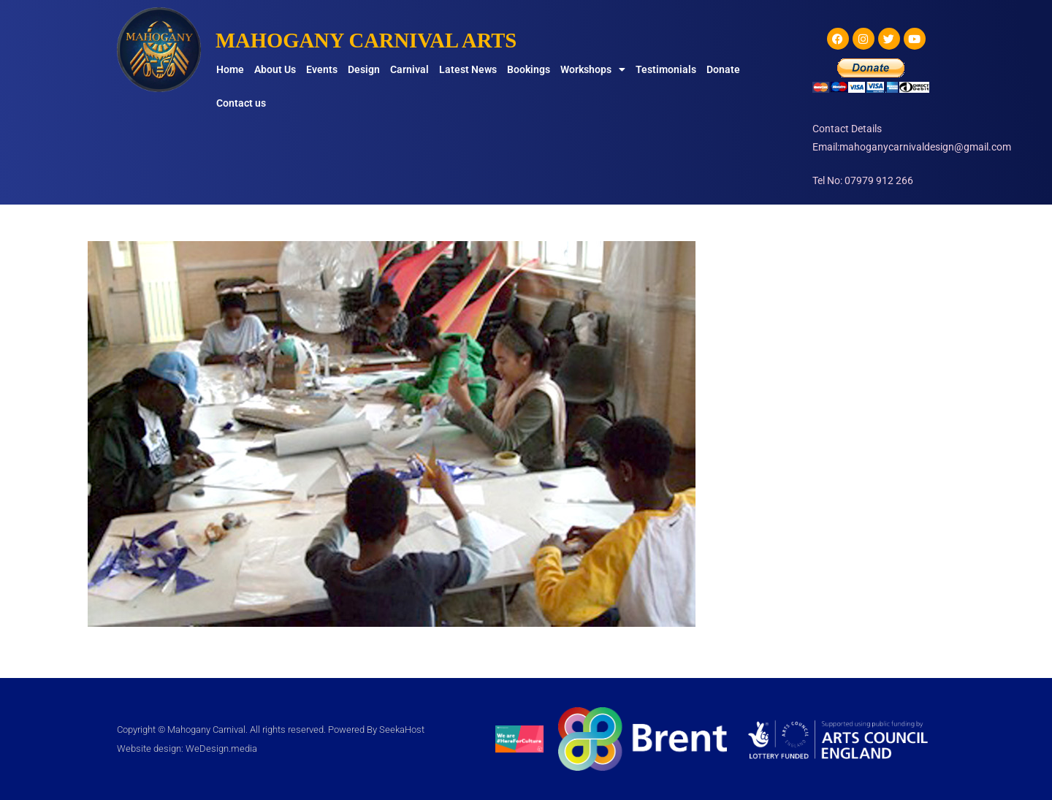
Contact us (241, 103)
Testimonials (666, 69)
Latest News (468, 69)
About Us (275, 69)
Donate (723, 69)
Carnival (409, 69)
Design (364, 69)
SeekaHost (401, 729)
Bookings (528, 69)
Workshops (592, 69)
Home (230, 69)
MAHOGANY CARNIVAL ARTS (373, 40)
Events (322, 69)
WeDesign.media (221, 748)
